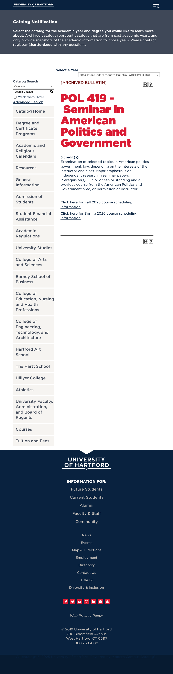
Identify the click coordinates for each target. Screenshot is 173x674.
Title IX (86, 580)
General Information (28, 182)
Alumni (86, 505)
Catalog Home (30, 111)
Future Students (86, 489)
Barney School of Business (33, 279)
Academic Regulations (28, 233)
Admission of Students (29, 199)
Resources (26, 168)
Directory (86, 565)
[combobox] (119, 74)
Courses (24, 429)
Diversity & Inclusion (86, 587)
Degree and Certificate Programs (27, 128)
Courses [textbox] (19, 86)
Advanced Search (28, 102)
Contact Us (86, 573)
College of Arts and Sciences (31, 262)
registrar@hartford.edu (32, 45)
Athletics (25, 389)
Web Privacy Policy (86, 616)
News (86, 535)
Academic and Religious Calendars (30, 151)
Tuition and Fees (32, 441)
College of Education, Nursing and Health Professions (35, 301)
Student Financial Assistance (33, 216)
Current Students (86, 497)
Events (86, 543)
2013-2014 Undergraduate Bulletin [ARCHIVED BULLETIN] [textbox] (119, 75)
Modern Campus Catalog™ (134, 657)
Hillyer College (31, 378)
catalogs (29, 657)
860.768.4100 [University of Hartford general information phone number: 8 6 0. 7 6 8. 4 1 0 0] (86, 643)
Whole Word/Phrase (31, 97)
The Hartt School (33, 366)
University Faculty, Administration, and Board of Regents (34, 409)
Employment (86, 558)
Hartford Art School (28, 352)
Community (86, 521)
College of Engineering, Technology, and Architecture (32, 329)
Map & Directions (86, 550)
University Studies (34, 248)
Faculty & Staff (86, 513)
